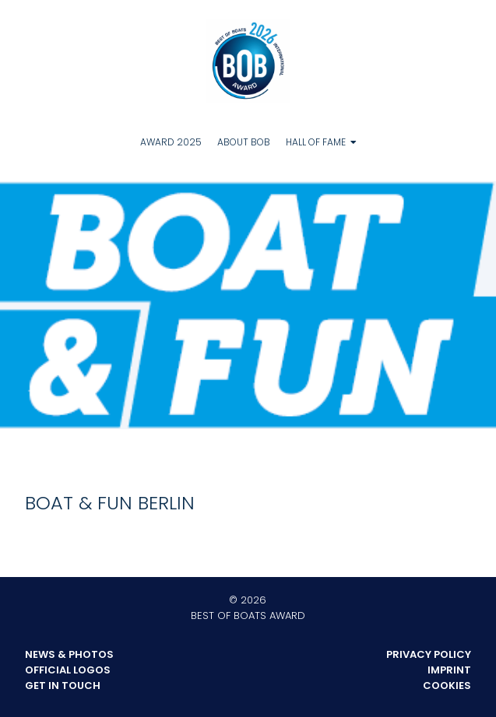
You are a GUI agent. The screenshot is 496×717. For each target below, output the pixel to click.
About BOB (243, 142)
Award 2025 (171, 142)
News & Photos (69, 654)
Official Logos (68, 670)
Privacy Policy (428, 654)
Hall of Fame (316, 142)
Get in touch (62, 685)
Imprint (449, 670)
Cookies (447, 685)
